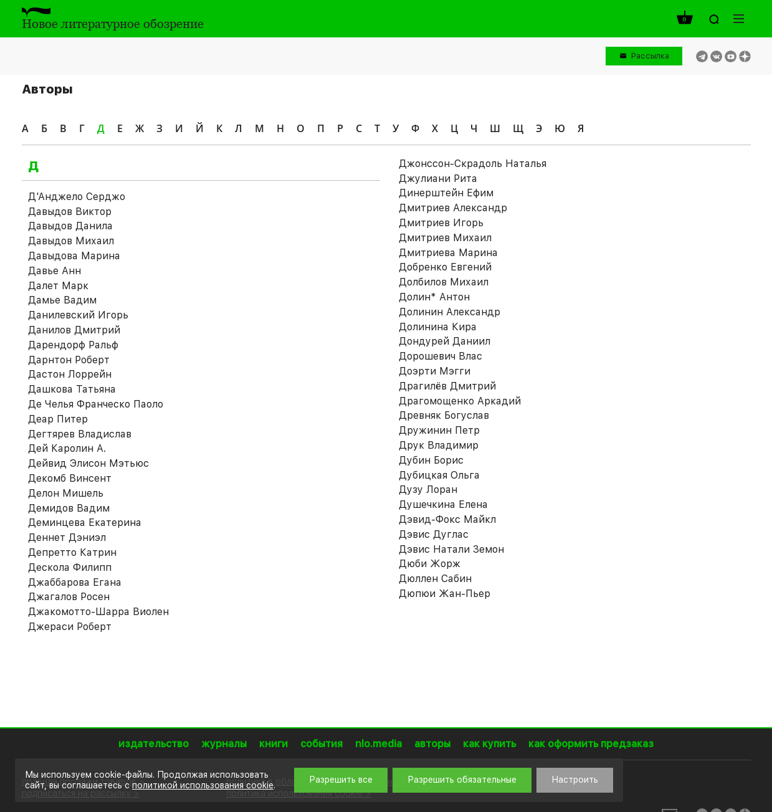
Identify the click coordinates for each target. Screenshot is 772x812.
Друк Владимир (439, 445)
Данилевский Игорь (78, 315)
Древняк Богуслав (444, 415)
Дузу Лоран (428, 489)
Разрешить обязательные (462, 780)
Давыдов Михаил (71, 241)
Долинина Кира (438, 327)
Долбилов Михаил (443, 282)
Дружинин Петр (439, 430)
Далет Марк (58, 286)
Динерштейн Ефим (446, 193)
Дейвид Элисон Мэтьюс (88, 463)
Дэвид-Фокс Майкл (447, 519)
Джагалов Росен (69, 597)
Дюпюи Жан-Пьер (444, 593)
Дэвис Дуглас (434, 534)
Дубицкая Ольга (439, 475)
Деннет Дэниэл (67, 537)
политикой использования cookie (203, 785)
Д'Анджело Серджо (76, 197)
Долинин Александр (449, 312)
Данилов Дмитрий (74, 330)
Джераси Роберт (70, 627)
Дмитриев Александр (453, 208)
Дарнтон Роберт (69, 360)
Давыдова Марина (74, 256)
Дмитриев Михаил (445, 238)
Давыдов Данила (70, 226)
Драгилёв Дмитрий (447, 386)
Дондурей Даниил (444, 341)
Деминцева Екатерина (84, 522)
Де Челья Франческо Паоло (95, 404)
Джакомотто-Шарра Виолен (98, 612)
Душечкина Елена (443, 504)
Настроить (574, 780)
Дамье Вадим (62, 300)
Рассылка (650, 55)
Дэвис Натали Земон (451, 549)
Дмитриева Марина (448, 253)
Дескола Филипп (70, 567)
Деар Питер (58, 419)
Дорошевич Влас (440, 356)
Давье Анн (54, 271)
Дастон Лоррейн (70, 374)
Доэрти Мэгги (434, 371)
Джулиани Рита (438, 178)
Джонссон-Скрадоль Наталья (472, 164)
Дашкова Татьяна (72, 389)
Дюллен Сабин (435, 579)
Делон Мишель (65, 493)
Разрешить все (341, 780)
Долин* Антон (434, 297)
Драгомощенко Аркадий (460, 401)
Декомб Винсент (70, 478)
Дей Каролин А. (67, 448)
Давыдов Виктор (70, 211)
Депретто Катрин (72, 552)
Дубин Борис (431, 460)
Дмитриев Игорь (441, 223)
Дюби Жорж (429, 564)
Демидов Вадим (69, 508)
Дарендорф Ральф (73, 345)
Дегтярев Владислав (79, 434)
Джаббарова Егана (75, 582)
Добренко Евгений (445, 267)
